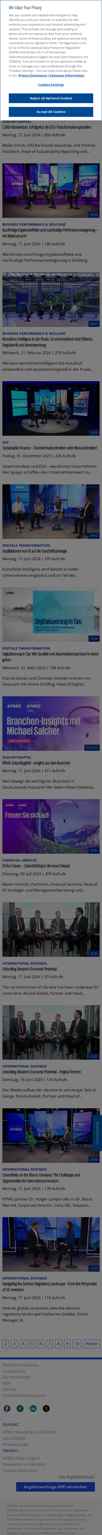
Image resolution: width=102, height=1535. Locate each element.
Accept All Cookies (51, 108)
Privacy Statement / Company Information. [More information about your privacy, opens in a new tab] (51, 71)
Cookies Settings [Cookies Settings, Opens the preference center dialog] (51, 81)
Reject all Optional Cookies (51, 94)
